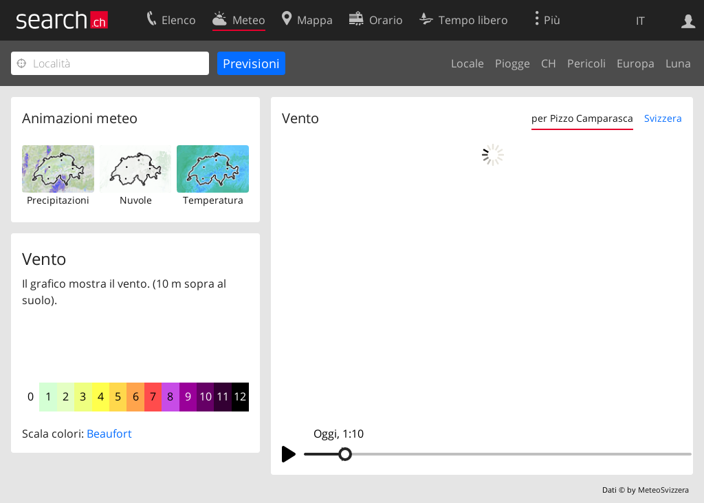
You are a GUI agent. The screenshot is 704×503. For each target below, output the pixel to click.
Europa (635, 63)
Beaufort (109, 433)
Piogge (512, 63)
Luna (678, 63)
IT (640, 20)
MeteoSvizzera (663, 489)
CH (548, 63)
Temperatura (213, 199)
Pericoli (586, 63)
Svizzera (663, 118)
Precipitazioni (58, 199)
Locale (467, 63)
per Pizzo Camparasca (582, 118)
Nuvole (136, 199)
